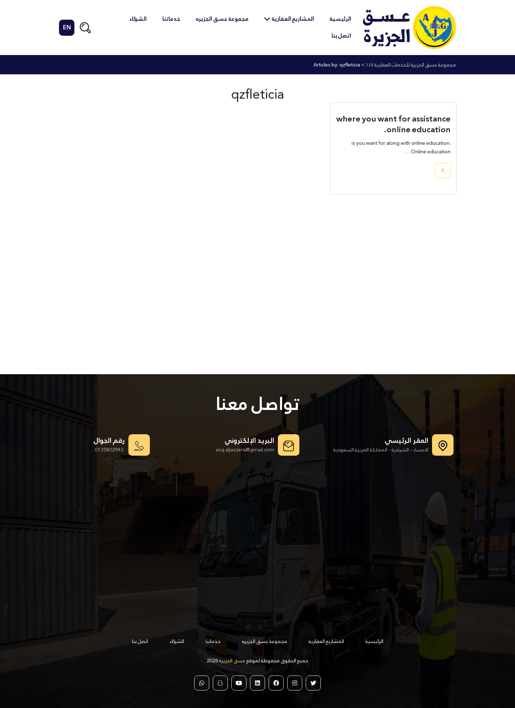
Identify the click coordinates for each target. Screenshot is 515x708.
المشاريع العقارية (293, 19)
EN (67, 28)
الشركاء (138, 19)
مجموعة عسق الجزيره (222, 19)
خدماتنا (171, 19)
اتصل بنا (341, 35)
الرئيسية (340, 19)
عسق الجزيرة (231, 660)
